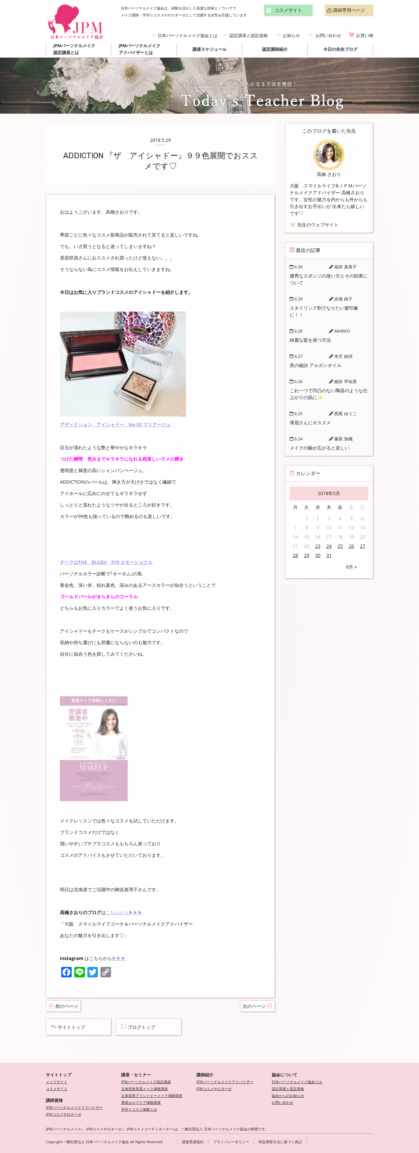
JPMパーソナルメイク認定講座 (146, 1081)
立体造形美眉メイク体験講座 (144, 1088)
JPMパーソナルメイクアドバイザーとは (140, 49)
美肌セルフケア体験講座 (141, 1102)
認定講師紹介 (275, 49)
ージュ (164, 424)
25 (340, 546)
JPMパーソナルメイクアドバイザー (74, 1107)
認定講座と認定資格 (248, 35)
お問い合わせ (328, 35)
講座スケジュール (209, 49)
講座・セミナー (136, 1075)
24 (329, 546)
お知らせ (291, 35)
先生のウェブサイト (314, 224)
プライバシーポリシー (231, 1141)
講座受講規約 (193, 1141)
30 (317, 555)
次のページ (257, 1006)
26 (351, 546)
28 (295, 555)
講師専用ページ (349, 10)
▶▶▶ (119, 958)
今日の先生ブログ (340, 49)
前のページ (63, 1006)
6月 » (351, 567)
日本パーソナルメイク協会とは (187, 35)
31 (329, 555)
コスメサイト (288, 10)
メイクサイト (56, 1081)
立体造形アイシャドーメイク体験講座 (151, 1095)
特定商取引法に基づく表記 (280, 1141)
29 (306, 555)
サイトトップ (68, 1027)
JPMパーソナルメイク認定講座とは (74, 49)
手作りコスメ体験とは (139, 1109)
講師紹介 (204, 1075)
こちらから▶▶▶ (124, 912)
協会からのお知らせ (288, 1095)
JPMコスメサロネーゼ (63, 1114)
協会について (284, 1075)
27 (362, 546)
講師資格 (54, 1100)
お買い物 (364, 35)
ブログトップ (138, 1027)
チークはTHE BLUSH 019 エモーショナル (106, 562)
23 (317, 546)
